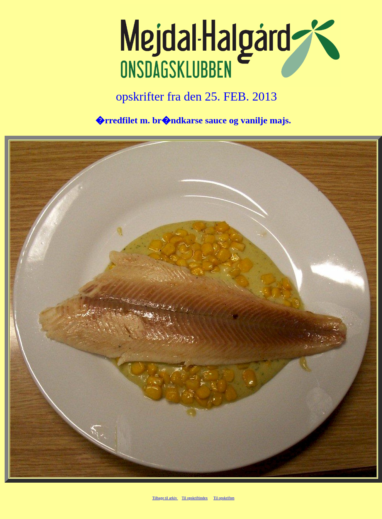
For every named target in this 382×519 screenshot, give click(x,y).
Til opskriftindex (195, 498)
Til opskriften (224, 498)
